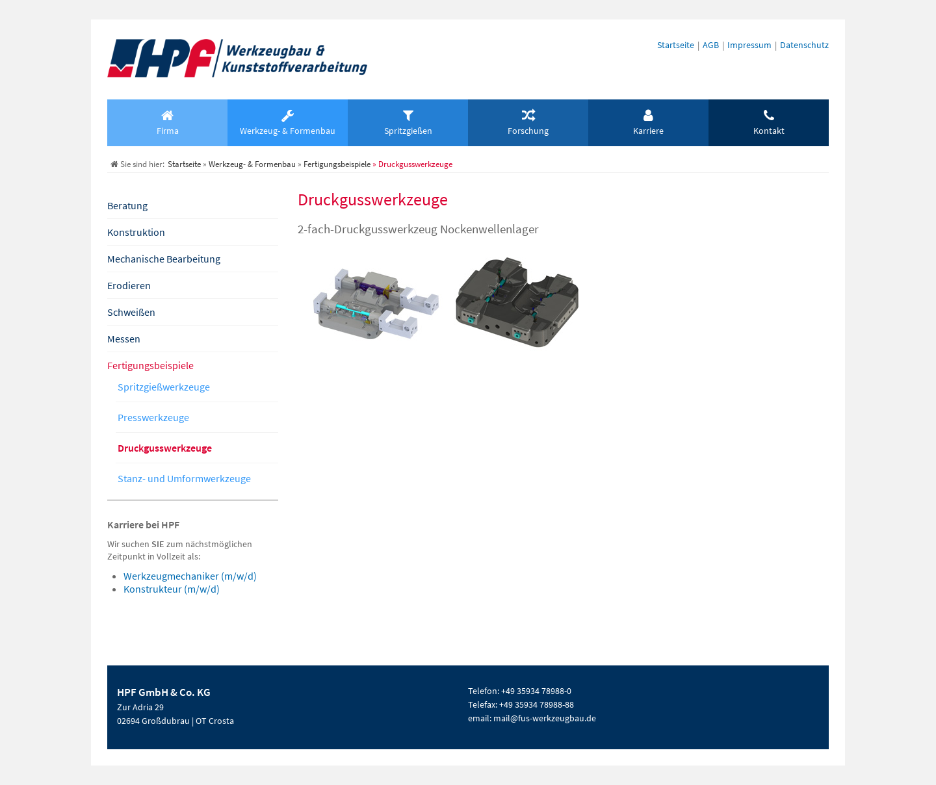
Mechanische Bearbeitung (163, 258)
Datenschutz (804, 45)
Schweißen (131, 311)
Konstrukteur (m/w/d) (172, 588)
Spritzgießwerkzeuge (164, 386)
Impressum (749, 45)
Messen (123, 338)
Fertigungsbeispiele (150, 365)
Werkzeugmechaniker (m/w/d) (190, 575)
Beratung (127, 205)
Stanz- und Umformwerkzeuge (184, 478)
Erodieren (129, 285)
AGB (711, 45)
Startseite (675, 45)
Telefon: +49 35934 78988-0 (519, 691)
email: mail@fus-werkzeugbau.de (532, 718)
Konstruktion (136, 231)
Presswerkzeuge (153, 417)
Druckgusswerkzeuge (165, 447)
